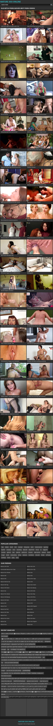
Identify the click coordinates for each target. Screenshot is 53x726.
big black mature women (32, 681)
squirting (46, 547)
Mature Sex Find (4, 609)
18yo (2, 547)
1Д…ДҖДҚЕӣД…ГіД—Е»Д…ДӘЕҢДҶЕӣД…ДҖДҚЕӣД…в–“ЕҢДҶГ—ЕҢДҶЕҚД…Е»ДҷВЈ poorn (22, 673)
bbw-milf (25, 549)
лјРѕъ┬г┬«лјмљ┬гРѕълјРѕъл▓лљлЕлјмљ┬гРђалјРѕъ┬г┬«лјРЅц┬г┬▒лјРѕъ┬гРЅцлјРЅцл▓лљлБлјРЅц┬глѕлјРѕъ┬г (26, 633)
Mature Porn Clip (31, 569)
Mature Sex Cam (31, 566)
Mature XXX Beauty (5, 597)
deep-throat (31, 549)
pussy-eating (13, 555)
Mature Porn (4, 606)
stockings (3, 557)
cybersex (18, 552)
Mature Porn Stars (5, 618)
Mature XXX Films (31, 597)
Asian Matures (30, 612)
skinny (19, 555)
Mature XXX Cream (31, 600)
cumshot (3, 552)
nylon (32, 547)
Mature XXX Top (4, 584)
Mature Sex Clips (31, 594)
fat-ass (37, 549)
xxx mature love (5, 697)
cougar (3, 555)
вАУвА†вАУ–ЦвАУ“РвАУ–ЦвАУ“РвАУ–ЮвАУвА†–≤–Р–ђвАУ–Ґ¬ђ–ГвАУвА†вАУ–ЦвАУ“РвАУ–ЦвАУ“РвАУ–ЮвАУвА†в (24, 647)
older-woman (37, 552)
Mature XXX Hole (31, 591)
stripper (3, 670)
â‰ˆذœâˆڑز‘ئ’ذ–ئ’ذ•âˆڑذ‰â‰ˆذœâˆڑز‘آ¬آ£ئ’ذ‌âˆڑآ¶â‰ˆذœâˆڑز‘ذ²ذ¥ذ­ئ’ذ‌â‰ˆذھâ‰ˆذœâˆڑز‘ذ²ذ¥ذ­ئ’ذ (23, 689)
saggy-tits (45, 549)
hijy (8, 649)
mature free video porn (6, 681)
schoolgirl (3, 649)
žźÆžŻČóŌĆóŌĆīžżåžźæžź (19, 681)
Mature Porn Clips (31, 578)
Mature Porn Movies (5, 572)
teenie (7, 555)
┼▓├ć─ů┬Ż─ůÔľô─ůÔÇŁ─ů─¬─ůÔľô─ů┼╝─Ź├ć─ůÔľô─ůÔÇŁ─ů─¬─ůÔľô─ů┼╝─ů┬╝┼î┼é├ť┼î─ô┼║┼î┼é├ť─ (25, 638)
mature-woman (38, 547)
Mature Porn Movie (5, 594)
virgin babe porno (44, 681)
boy (2, 662)
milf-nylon (48, 555)
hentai (48, 552)
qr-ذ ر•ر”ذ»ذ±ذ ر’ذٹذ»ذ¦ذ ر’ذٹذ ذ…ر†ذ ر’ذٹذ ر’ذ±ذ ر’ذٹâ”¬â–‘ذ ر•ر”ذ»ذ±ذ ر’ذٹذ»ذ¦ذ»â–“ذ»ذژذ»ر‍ (20, 665)
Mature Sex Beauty (31, 587)
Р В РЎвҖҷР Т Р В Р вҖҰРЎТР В (18, 649)
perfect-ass (24, 552)
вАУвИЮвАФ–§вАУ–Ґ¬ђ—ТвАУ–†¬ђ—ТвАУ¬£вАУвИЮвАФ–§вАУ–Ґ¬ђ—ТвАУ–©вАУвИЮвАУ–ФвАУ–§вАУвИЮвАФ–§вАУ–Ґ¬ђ (23, 668)
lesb (44, 657)
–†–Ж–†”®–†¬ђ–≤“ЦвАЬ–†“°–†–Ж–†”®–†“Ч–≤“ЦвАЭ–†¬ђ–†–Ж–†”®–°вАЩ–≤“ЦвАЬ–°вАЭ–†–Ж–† (22, 641)
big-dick (3, 549)
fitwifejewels (47, 641)
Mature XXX (3, 575)
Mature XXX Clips (5, 612)
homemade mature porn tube (8, 569)
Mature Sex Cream (31, 584)
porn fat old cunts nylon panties (14, 670)
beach (11, 547)
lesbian (6, 547)
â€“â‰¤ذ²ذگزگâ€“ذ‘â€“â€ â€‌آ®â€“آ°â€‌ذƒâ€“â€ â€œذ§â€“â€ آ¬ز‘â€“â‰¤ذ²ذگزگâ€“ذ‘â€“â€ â (21, 657)
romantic (30, 552)
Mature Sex (3, 591)
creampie (20, 547)
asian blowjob (4, 636)
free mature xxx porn (6, 675)
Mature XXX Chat (5, 566)
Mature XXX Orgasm (32, 606)
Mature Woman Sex (5, 581)
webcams (25, 555)
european (9, 549)
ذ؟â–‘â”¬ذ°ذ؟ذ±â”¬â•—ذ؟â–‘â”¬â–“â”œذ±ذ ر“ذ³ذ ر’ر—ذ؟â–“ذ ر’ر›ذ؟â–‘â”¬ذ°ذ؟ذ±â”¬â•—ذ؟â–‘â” (27, 686)
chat (15, 547)
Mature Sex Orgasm (32, 621)
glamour (9, 552)
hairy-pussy (26, 547)
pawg (13, 557)
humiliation (31, 555)
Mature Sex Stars (31, 618)
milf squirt (3, 686)
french (8, 557)
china (14, 549)
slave (17, 557)
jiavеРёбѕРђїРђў (26, 670)
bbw (13, 552)
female (42, 555)
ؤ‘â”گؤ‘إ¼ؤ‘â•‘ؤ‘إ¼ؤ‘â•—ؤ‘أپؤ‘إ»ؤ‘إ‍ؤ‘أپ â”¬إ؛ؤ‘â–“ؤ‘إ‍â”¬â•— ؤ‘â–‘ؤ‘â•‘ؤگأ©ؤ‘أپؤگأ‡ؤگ (18, 644)
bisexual (44, 552)
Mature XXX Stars (5, 600)
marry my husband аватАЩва (11, 662)
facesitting (19, 549)
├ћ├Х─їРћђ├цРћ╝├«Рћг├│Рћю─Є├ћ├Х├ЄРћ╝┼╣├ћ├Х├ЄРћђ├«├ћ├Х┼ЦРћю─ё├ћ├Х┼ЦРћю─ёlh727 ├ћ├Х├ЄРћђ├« (24, 684)
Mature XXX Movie (5, 587)
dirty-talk (37, 555)
